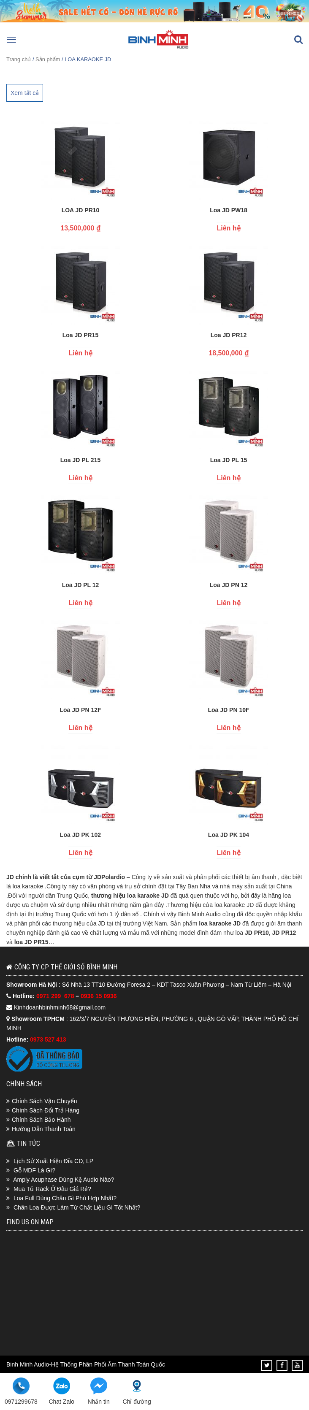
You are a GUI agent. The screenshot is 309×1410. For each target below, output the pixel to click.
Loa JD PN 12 (228, 585)
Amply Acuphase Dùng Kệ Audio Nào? (63, 1179)
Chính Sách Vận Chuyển (44, 1101)
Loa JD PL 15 (228, 460)
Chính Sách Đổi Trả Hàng (45, 1110)
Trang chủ (18, 59)
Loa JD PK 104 (228, 834)
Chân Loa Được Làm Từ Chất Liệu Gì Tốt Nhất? (77, 1207)
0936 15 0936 (99, 996)
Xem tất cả (25, 92)
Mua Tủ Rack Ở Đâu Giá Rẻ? (52, 1188)
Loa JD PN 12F (80, 709)
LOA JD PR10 (81, 210)
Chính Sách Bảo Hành (41, 1119)
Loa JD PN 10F (228, 709)
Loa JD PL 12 (80, 585)
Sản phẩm (47, 59)
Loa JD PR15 (80, 335)
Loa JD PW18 (228, 210)
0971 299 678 (56, 996)
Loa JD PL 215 (80, 460)
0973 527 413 (48, 1039)
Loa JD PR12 (229, 335)
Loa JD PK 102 (80, 834)
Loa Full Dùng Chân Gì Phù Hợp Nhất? (65, 1198)
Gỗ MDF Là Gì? (34, 1170)
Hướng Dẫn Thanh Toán (44, 1129)
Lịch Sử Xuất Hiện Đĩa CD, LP (53, 1161)
